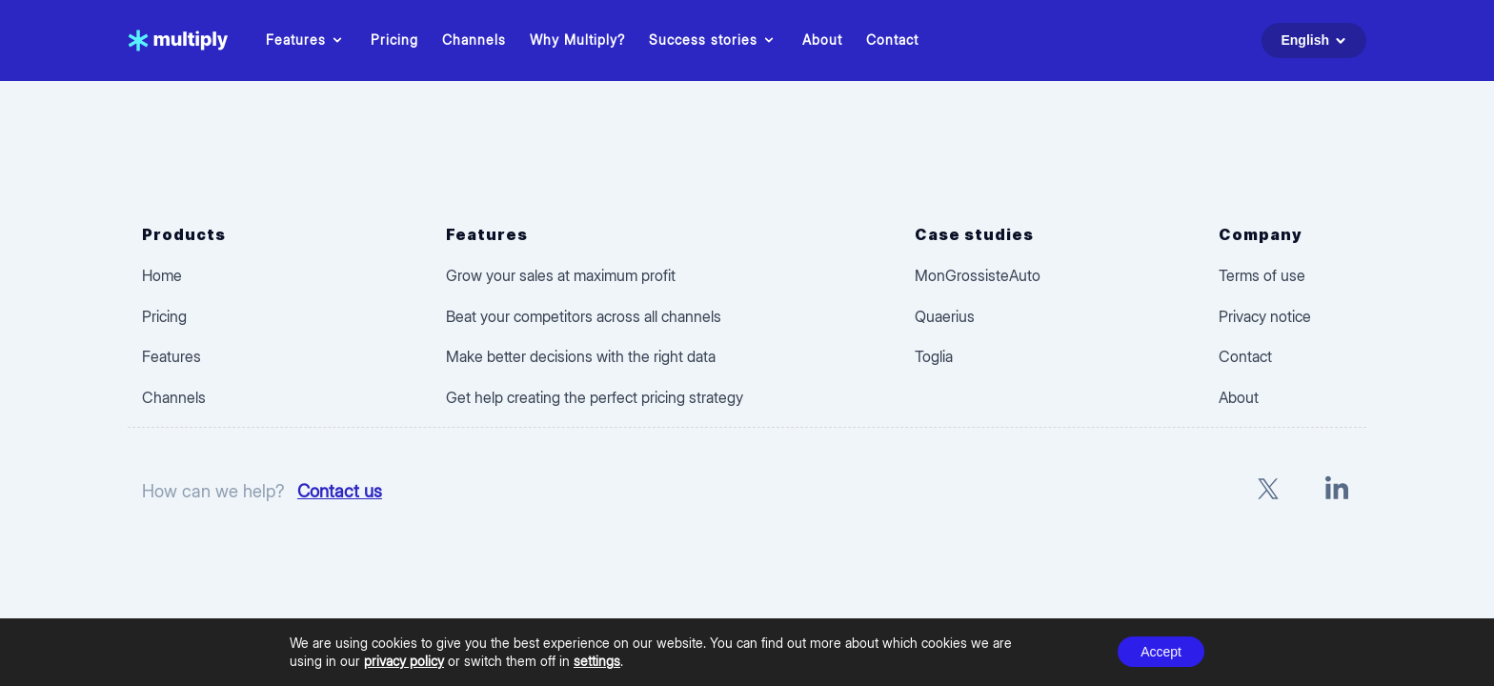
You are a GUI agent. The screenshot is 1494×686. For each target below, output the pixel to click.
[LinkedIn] (1337, 491)
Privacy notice (1265, 316)
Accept (1161, 651)
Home (162, 275)
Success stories (713, 40)
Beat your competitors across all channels (583, 316)
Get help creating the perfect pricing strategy (594, 397)
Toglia (934, 356)
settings (597, 661)
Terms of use (1262, 275)
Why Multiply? (577, 39)
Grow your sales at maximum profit (561, 275)
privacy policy (404, 661)
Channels (474, 39)
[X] (1268, 491)
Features (306, 40)
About (822, 39)
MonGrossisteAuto (977, 275)
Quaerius (945, 316)
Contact (892, 39)
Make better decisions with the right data (581, 356)
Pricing (394, 39)
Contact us (339, 490)
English (1316, 40)
